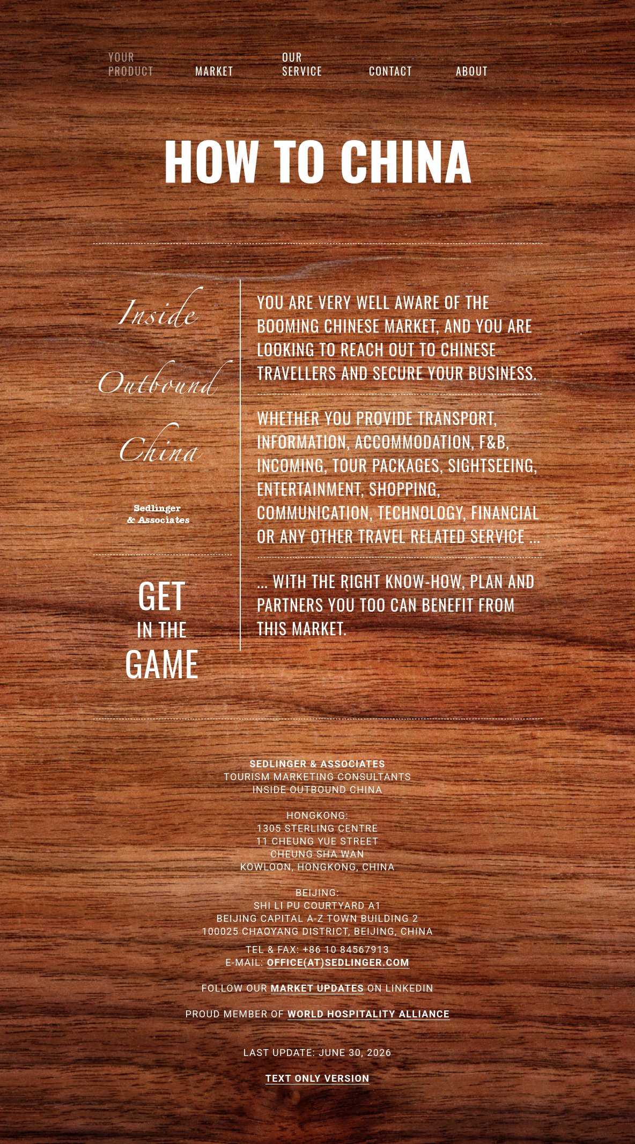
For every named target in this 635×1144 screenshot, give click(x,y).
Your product (131, 64)
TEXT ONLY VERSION (317, 1078)
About (472, 71)
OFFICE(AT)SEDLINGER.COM (338, 962)
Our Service (302, 64)
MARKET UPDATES (317, 988)
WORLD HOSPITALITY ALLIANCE (368, 1014)
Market (214, 71)
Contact (390, 71)
